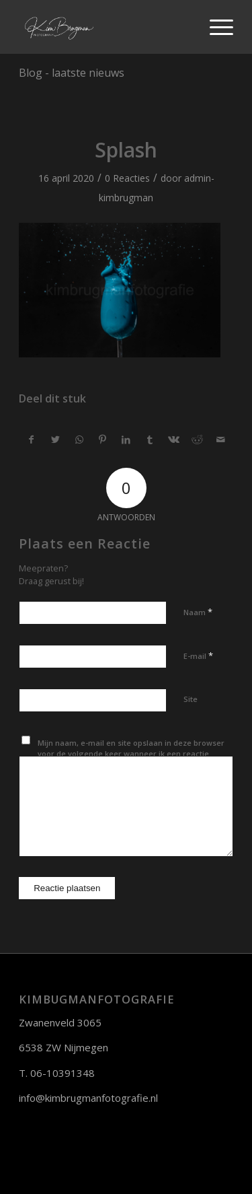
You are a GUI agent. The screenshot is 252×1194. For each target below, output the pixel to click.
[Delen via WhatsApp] (79, 439)
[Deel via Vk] (173, 439)
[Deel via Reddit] (196, 439)
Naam (197, 612)
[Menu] (214, 27)
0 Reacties (127, 178)
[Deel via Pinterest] (102, 439)
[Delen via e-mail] (221, 439)
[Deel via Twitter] (55, 439)
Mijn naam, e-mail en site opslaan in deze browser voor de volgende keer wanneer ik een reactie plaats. (131, 754)
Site (190, 699)
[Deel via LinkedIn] (126, 439)
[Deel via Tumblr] (149, 439)
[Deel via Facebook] (31, 439)
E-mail (198, 655)
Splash (126, 150)
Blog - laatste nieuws (71, 72)
